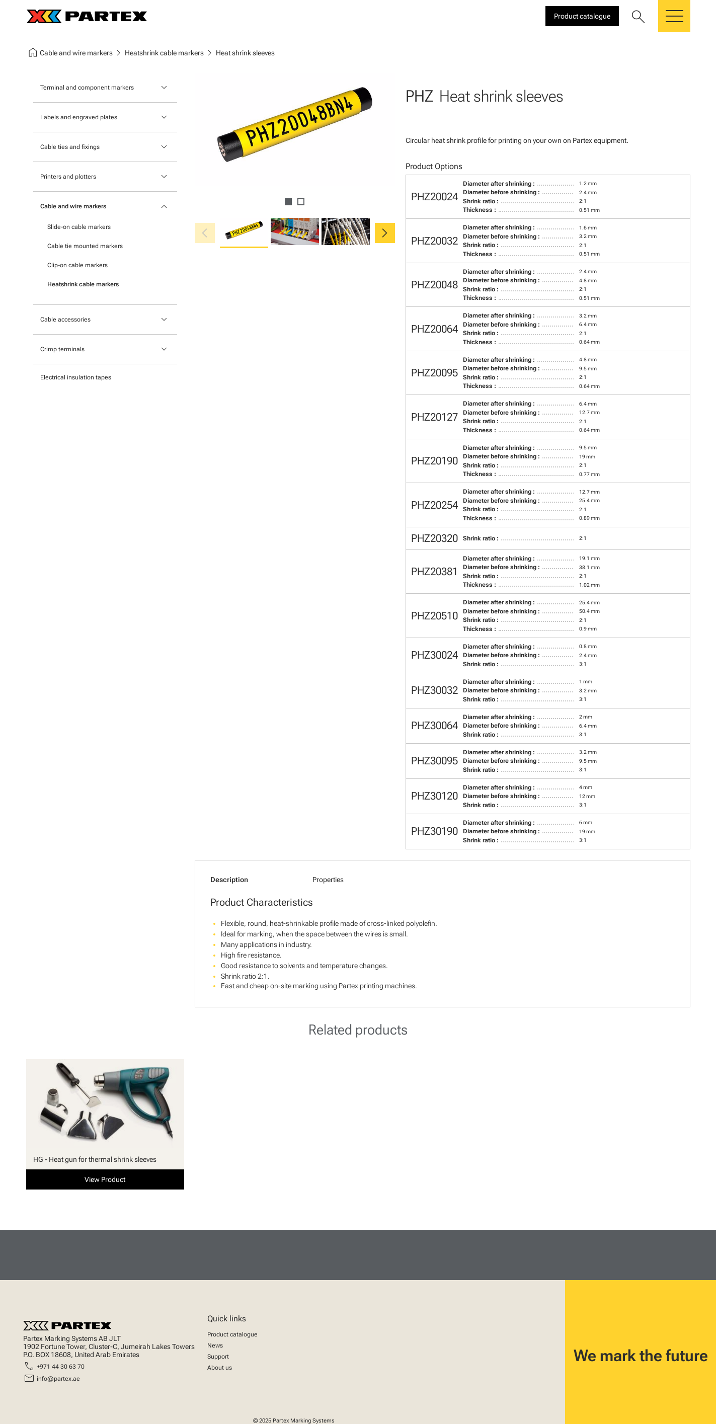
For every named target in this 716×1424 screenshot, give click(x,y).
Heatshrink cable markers (83, 284)
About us (219, 1367)
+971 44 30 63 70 (61, 1366)
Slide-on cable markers (79, 226)
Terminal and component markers (87, 87)
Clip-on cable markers (77, 265)
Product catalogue (232, 1334)
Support (218, 1356)
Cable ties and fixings (70, 146)
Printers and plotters (68, 176)
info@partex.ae (58, 1378)
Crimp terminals (62, 349)
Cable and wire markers (73, 206)
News (215, 1345)
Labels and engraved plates (78, 117)
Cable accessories (65, 319)
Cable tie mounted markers (85, 246)
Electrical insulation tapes (75, 377)
